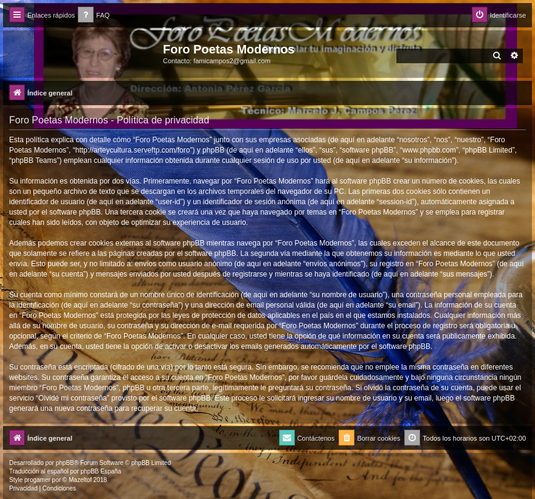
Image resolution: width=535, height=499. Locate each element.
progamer (37, 480)
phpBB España (100, 471)
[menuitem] (93, 15)
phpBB (65, 462)
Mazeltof (80, 480)
